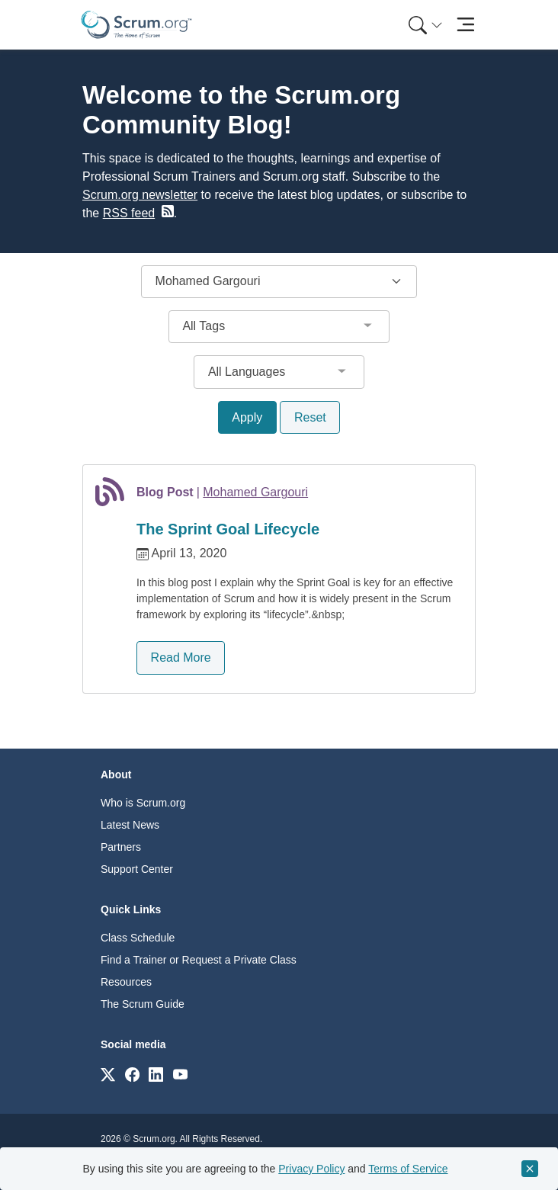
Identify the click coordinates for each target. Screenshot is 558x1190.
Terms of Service (407, 1169)
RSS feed (129, 213)
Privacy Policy (311, 1169)
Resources (126, 982)
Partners (121, 847)
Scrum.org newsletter (139, 194)
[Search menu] (425, 24)
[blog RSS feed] (166, 211)
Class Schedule (138, 938)
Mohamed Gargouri (255, 492)
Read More (181, 657)
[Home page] (136, 24)
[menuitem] (424, 24)
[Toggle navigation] (465, 24)
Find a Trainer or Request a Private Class (199, 960)
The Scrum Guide (142, 1004)
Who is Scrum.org (143, 803)
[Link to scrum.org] (108, 1073)
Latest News (130, 825)
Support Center (137, 869)
